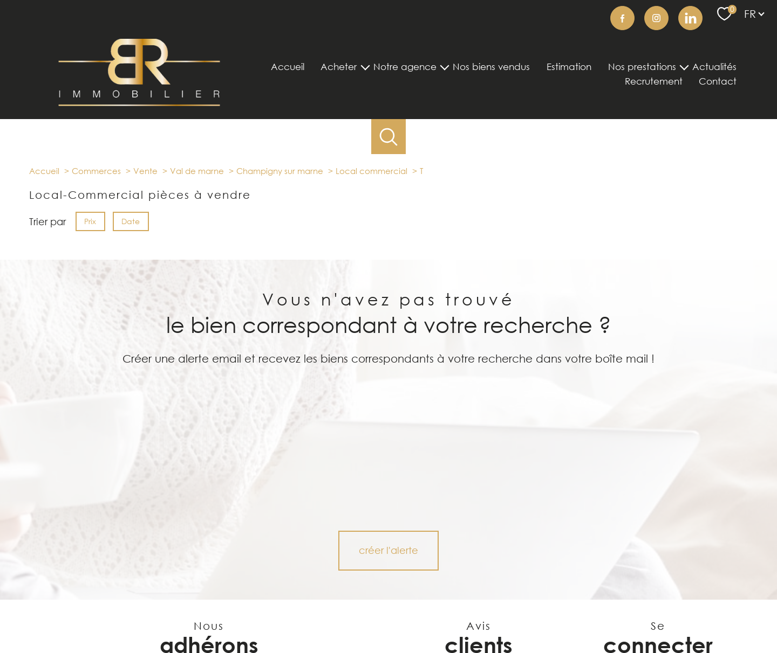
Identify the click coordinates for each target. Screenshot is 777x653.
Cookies (627, 616)
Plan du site (408, 616)
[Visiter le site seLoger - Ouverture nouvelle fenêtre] (83, 555)
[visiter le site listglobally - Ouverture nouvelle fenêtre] (129, 580)
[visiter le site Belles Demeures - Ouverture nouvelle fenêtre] (143, 555)
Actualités (714, 67)
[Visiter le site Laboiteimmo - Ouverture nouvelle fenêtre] (388, 636)
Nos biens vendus (491, 67)
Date (131, 221)
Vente (145, 171)
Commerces (96, 171)
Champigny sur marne (279, 171)
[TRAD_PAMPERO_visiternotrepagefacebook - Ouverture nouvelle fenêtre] (622, 18)
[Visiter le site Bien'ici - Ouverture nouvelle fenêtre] (329, 555)
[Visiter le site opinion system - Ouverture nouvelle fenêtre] (288, 580)
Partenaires (537, 616)
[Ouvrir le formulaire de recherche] (388, 136)
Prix (90, 221)
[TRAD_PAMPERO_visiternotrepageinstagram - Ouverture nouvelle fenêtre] (656, 18)
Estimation (569, 67)
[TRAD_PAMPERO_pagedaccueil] (139, 102)
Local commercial (371, 171)
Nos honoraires (361, 616)
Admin (503, 616)
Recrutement (654, 81)
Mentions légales (459, 616)
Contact (718, 81)
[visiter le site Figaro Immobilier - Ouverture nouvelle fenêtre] (204, 555)
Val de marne (197, 171)
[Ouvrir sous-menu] (365, 66)
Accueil (287, 67)
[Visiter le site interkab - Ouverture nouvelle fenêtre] (209, 580)
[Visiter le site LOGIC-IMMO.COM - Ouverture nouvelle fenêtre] (265, 555)
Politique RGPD (585, 616)
